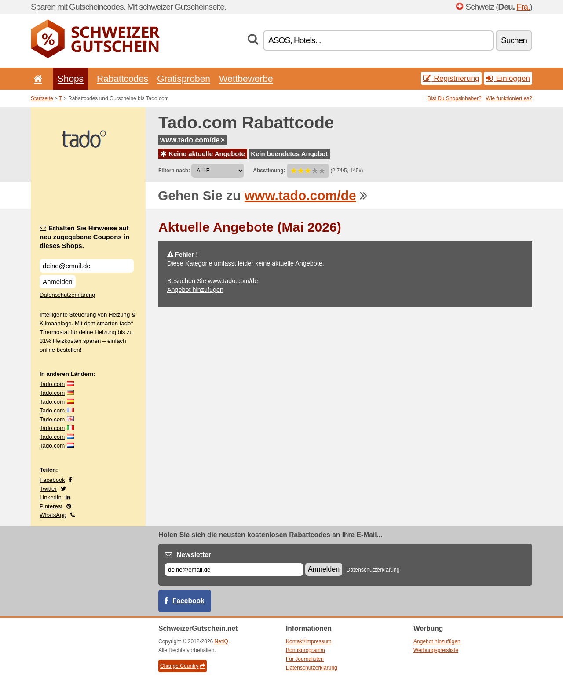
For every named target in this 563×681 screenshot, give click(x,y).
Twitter (48, 488)
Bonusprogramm (305, 650)
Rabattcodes (122, 78)
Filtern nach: (174, 171)
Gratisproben (183, 78)
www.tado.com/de (192, 140)
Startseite (42, 98)
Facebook (52, 480)
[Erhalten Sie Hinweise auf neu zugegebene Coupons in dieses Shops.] (87, 266)
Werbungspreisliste (435, 650)
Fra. (523, 6)
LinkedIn (51, 497)
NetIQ (221, 641)
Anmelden (58, 281)
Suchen (514, 40)
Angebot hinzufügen (195, 289)
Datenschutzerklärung (67, 294)
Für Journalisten (305, 659)
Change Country (182, 666)
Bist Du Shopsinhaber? (455, 98)
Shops (71, 78)
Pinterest (51, 506)
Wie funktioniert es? (509, 98)
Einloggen (508, 78)
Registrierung (451, 78)
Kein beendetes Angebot (289, 153)
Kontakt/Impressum (308, 641)
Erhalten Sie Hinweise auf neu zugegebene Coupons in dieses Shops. (84, 236)
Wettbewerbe (246, 78)
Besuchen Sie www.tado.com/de (212, 280)
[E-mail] (234, 569)
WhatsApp (53, 515)
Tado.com (52, 384)
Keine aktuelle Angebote (203, 153)
